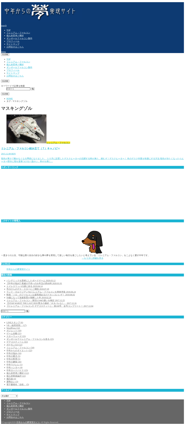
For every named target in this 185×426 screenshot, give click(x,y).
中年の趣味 (13, 362)
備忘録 (11, 379)
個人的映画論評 (16, 376)
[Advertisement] (82, 195)
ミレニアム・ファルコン (18, 33)
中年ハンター (14, 367)
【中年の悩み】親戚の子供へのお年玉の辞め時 (34, 283)
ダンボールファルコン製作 (19, 38)
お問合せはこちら (15, 47)
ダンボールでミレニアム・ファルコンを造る (30, 339)
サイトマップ (12, 44)
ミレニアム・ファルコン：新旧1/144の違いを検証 (35, 300)
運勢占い (12, 382)
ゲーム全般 (13, 333)
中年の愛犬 (13, 356)
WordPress (13, 328)
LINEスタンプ (14, 322)
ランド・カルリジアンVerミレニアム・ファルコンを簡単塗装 (41, 292)
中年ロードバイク (17, 370)
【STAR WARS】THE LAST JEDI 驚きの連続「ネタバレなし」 (41, 303)
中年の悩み (13, 353)
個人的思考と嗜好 (15, 35)
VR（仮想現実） (16, 325)
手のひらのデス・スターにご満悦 (27, 289)
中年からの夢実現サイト (18, 269)
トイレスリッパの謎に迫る (24, 286)
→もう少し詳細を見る (92, 258)
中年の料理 (13, 359)
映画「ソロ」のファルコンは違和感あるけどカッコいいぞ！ (40, 295)
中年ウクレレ (14, 365)
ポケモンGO (14, 345)
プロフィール (12, 41)
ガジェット (13, 330)
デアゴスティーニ (17, 342)
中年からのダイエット (19, 350)
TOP (8, 30)
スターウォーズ (16, 336)
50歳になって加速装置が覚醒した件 (28, 297)
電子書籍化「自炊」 (17, 384)
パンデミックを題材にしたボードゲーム (31, 280)
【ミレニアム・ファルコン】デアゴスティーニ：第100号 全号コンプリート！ (49, 306)
